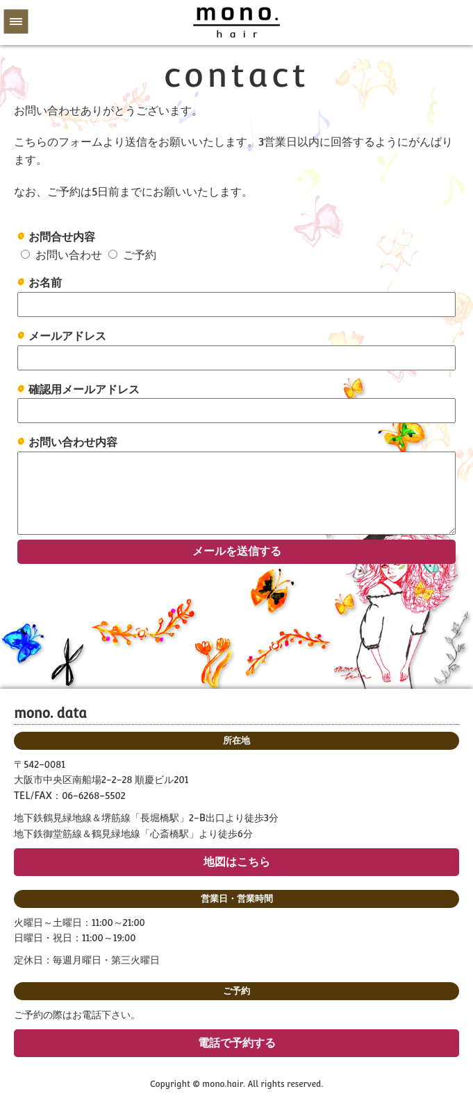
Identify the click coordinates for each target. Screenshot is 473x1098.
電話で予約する (237, 1042)
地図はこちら (237, 861)
